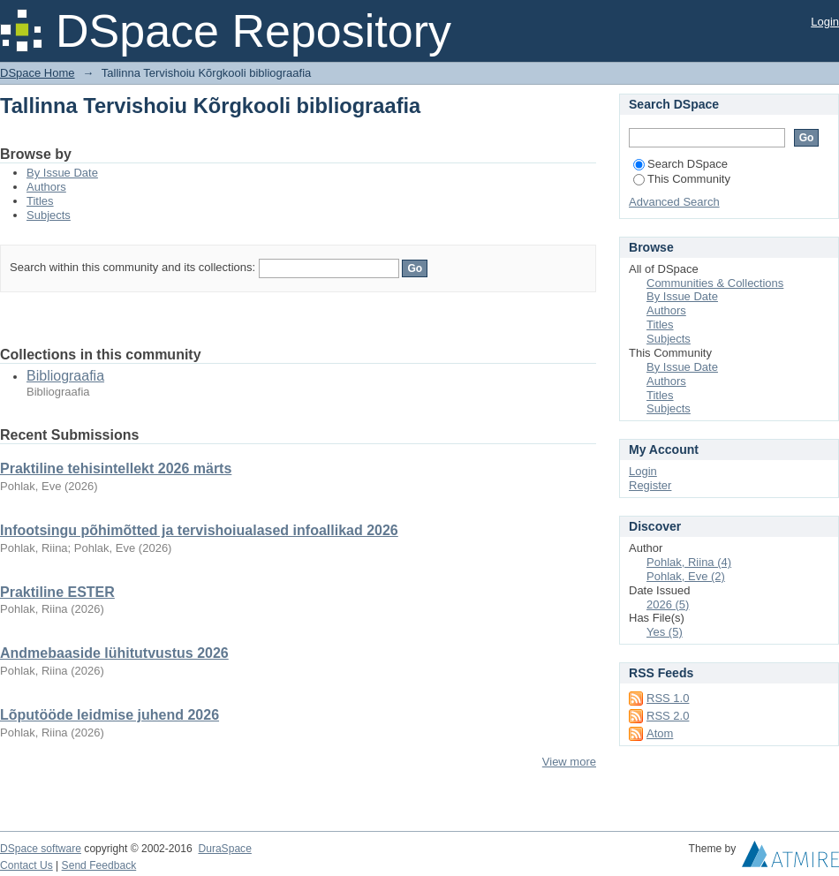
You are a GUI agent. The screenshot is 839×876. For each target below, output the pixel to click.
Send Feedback (99, 865)
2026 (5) (667, 604)
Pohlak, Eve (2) (685, 576)
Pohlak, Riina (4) (688, 562)
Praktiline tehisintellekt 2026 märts (115, 468)
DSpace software (40, 848)
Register (650, 485)
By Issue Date (62, 172)
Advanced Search (674, 201)
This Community (681, 178)
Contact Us (26, 865)
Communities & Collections (714, 283)
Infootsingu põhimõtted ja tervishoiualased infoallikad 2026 (199, 530)
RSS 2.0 (667, 715)
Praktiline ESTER (57, 592)
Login (825, 21)
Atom (659, 733)
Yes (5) (664, 631)
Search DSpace (680, 163)
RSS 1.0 (667, 698)
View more (569, 761)
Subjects (48, 215)
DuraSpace (224, 848)
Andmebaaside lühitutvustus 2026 (114, 653)
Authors (46, 186)
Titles (40, 201)
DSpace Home (37, 72)
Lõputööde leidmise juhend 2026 (109, 714)
